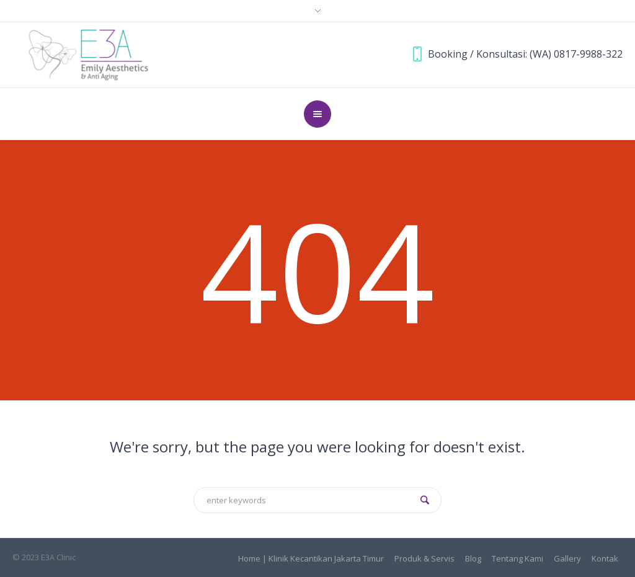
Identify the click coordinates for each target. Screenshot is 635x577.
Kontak (605, 559)
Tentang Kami (517, 559)
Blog (473, 559)
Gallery (567, 559)
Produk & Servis (424, 559)
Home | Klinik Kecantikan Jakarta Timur (311, 559)
